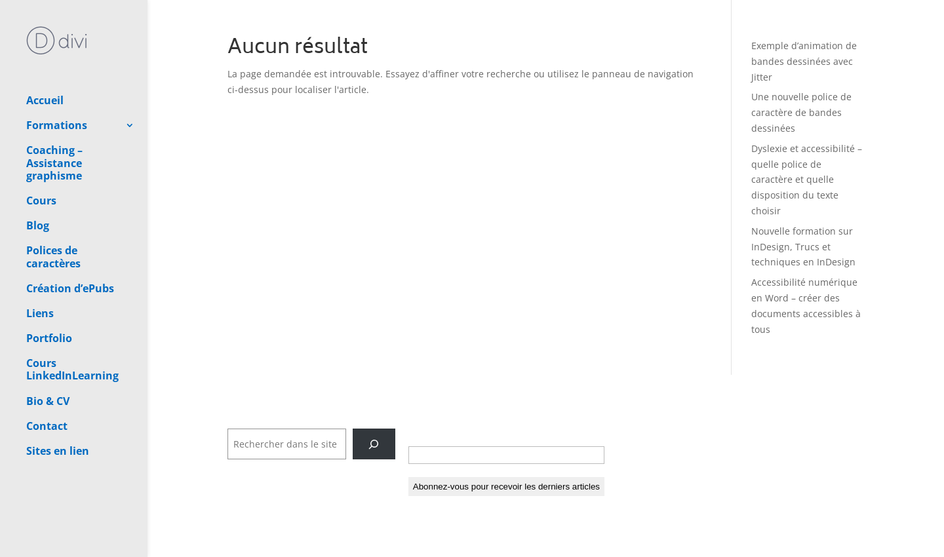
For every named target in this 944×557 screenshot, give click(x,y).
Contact (47, 380)
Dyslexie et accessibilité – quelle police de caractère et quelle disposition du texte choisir (806, 179)
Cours (41, 154)
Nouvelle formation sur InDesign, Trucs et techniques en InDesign (803, 247)
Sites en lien (57, 405)
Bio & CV (47, 355)
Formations (56, 79)
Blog (37, 179)
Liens (40, 267)
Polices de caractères (53, 210)
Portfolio (49, 292)
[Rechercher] (374, 444)
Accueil (45, 54)
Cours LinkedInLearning (72, 323)
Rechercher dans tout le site (290, 421)
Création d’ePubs (70, 242)
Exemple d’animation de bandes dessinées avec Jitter (804, 61)
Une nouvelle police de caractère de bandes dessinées (801, 112)
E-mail (426, 432)
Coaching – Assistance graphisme (54, 117)
